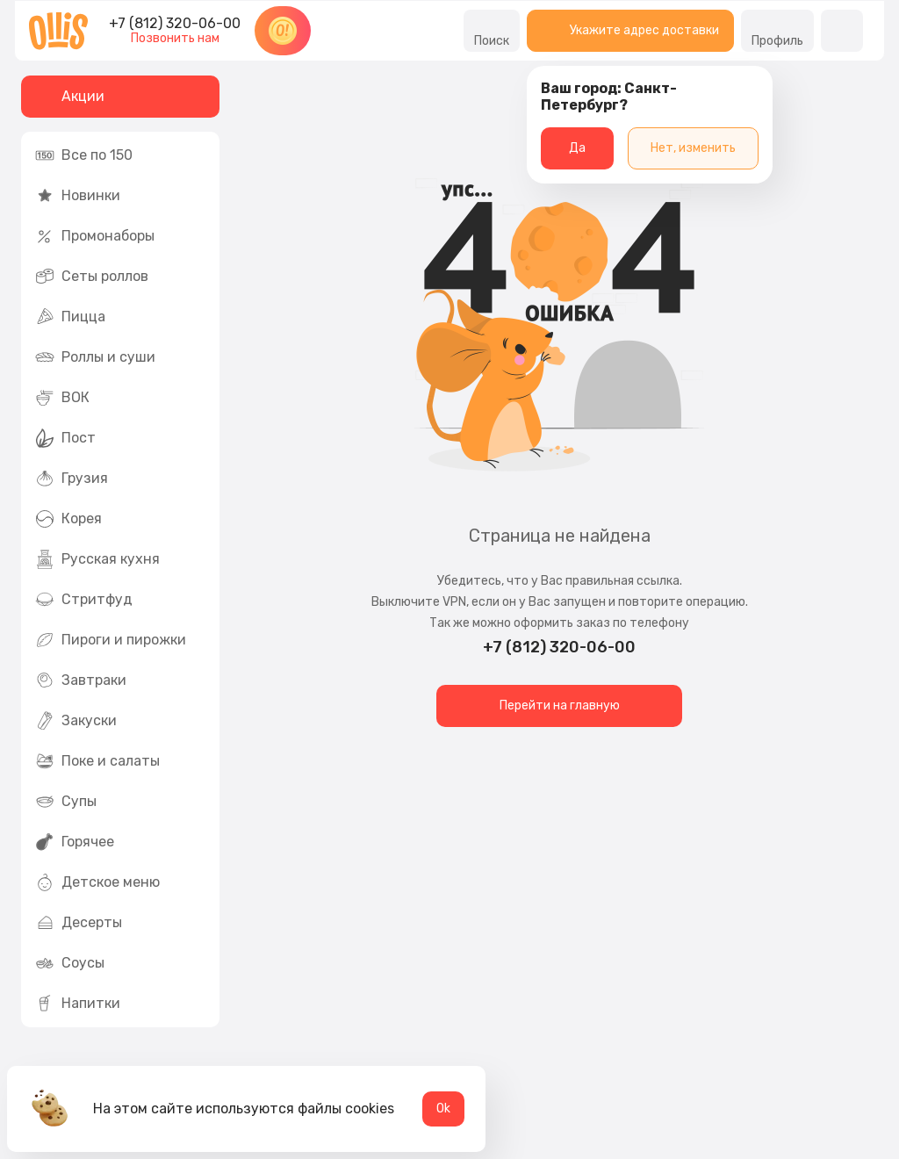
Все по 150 (84, 155)
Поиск (491, 30)
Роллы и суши (95, 357)
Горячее (74, 842)
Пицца (70, 317)
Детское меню (97, 882)
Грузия (71, 478)
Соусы (69, 963)
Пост (65, 438)
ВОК (62, 397)
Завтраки (80, 680)
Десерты (78, 922)
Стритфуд (84, 599)
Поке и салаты (97, 761)
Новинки (77, 195)
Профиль (777, 30)
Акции (69, 96)
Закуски (76, 721)
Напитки (77, 1003)
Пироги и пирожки (110, 640)
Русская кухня (97, 559)
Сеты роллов (91, 276)
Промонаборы (95, 236)
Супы (66, 801)
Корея (68, 519)
